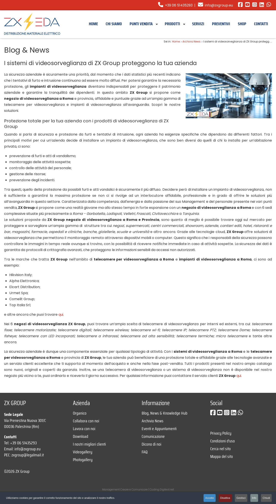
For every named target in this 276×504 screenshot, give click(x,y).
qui (60, 314)
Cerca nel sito (220, 448)
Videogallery (82, 451)
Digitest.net (167, 489)
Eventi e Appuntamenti (159, 428)
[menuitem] (93, 23)
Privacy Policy (220, 433)
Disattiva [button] (225, 497)
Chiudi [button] (266, 497)
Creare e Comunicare (134, 489)
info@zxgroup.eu (219, 5)
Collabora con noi (86, 420)
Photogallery (83, 459)
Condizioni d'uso (222, 440)
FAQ (144, 451)
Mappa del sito (221, 456)
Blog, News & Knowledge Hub (164, 413)
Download (80, 436)
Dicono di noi (151, 444)
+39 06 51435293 (175, 5)
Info (254, 497)
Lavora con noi (84, 428)
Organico (79, 413)
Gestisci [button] (241, 497)
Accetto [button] (209, 497)
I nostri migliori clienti (89, 444)
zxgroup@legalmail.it (27, 454)
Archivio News (152, 420)
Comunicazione (153, 436)
